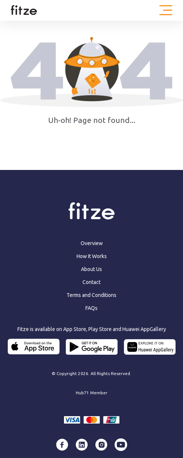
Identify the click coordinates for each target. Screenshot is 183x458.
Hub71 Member (92, 392)
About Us (91, 269)
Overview (92, 243)
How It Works (92, 256)
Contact (91, 282)
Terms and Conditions (91, 295)
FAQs (91, 308)
